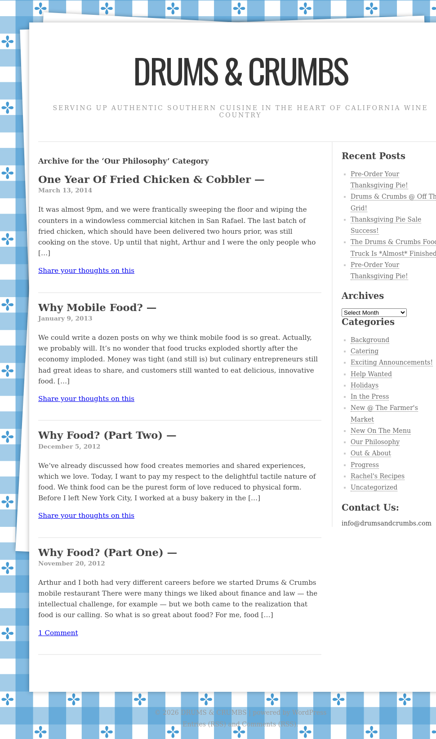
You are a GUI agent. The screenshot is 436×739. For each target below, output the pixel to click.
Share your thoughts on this (86, 271)
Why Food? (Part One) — (179, 558)
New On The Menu (381, 430)
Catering (364, 351)
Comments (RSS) (269, 724)
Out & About (371, 453)
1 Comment (58, 633)
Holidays (364, 385)
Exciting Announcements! (392, 362)
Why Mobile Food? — (179, 313)
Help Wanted (371, 374)
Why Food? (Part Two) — (179, 440)
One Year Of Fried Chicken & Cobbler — (179, 185)
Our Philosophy (375, 441)
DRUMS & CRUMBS (240, 70)
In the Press (370, 396)
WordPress (309, 712)
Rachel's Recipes (378, 476)
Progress (365, 464)
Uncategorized (374, 487)
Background (370, 339)
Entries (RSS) (204, 724)
